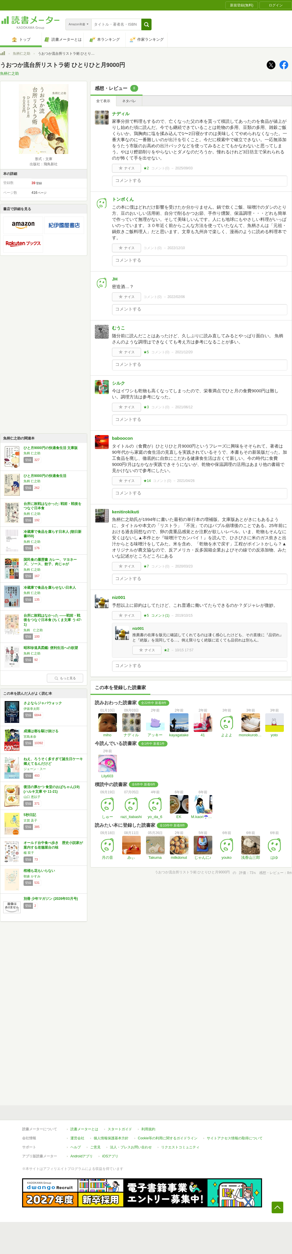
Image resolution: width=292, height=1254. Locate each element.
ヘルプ (75, 1147)
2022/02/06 (176, 297)
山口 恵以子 (32, 797)
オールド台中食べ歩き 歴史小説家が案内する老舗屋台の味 (53, 845)
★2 (146, 168)
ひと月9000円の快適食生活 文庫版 (51, 448)
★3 (146, 407)
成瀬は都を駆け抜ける (41, 731)
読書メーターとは (84, 1129)
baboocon (122, 438)
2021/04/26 (186, 481)
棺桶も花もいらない (39, 871)
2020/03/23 (184, 566)
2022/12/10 (176, 248)
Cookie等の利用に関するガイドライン (167, 1138)
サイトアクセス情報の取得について (235, 1138)
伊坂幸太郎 (32, 708)
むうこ (118, 327)
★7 (146, 566)
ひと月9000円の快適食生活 (45, 476)
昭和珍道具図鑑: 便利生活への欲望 (51, 648)
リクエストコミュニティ (180, 1147)
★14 (147, 481)
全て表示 (103, 101)
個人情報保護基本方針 (111, 1138)
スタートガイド (120, 1129)
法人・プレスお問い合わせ (131, 1147)
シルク (118, 383)
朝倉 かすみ (32, 876)
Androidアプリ (81, 1156)
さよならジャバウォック (43, 703)
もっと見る (65, 678)
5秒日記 (30, 815)
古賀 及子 (30, 820)
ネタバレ (129, 101)
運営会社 (77, 1138)
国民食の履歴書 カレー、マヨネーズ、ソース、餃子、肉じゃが (50, 562)
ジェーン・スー (35, 769)
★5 (146, 352)
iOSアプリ (110, 1156)
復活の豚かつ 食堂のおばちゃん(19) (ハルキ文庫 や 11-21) (52, 789)
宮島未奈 (30, 736)
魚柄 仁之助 (32, 453)
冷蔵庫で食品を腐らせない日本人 (50, 588)
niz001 (118, 597)
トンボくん (123, 199)
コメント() (160, 168)
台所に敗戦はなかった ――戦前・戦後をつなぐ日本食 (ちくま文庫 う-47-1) (53, 620)
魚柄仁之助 (21, 54)
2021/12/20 (184, 352)
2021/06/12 (184, 407)
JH (114, 278)
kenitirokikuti (125, 511)
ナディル (120, 113)
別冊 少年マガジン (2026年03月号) (51, 899)
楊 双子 (29, 852)
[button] (146, 24)
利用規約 (148, 1129)
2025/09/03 (184, 168)
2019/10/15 (184, 615)
